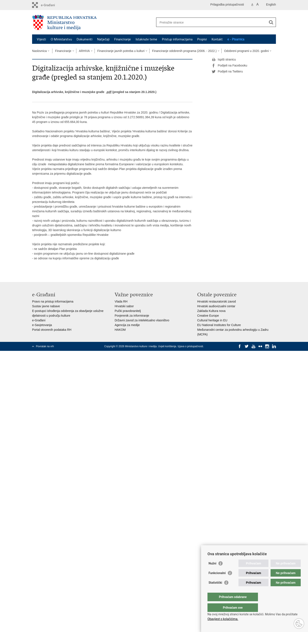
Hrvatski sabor (124, 306)
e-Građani (38, 320)
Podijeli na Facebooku (229, 66)
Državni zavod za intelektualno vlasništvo (142, 320)
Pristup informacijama (177, 39)
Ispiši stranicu (224, 60)
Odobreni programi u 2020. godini (246, 51)
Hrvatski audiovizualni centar (216, 306)
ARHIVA (84, 51)
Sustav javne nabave (46, 306)
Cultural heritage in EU (212, 320)
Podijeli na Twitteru (227, 72)
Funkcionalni (217, 581)
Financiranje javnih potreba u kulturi (121, 51)
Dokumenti (84, 39)
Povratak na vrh (45, 346)
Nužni (212, 572)
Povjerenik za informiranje (132, 315)
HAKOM (120, 329)
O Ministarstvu (61, 39)
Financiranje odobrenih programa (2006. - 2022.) (184, 51)
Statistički (215, 591)
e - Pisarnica (235, 39)
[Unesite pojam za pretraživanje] (211, 22)
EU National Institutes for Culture (219, 325)
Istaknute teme (146, 39)
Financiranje (122, 39)
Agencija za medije (127, 325)
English (271, 4)
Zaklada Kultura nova (211, 311)
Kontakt (217, 39)
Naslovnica (39, 51)
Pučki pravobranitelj (128, 311)
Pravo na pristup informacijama (52, 301)
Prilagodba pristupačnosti (227, 4)
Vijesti (41, 39)
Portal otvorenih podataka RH (51, 329)
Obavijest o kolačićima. (222, 619)
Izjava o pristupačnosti (190, 346)
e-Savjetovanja (42, 325)
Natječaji (103, 39)
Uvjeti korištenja (167, 346)
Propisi (202, 39)
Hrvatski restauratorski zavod (216, 301)
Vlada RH (121, 301)
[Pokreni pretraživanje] (271, 22)
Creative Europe (208, 315)
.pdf (108, 92)
